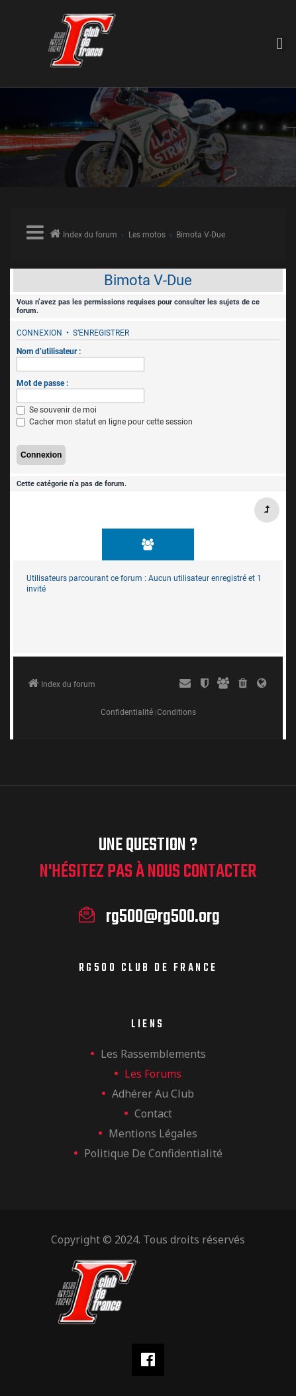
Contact (153, 1113)
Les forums (152, 1073)
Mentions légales (153, 1133)
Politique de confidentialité (153, 1153)
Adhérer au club (153, 1093)
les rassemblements (153, 1054)
